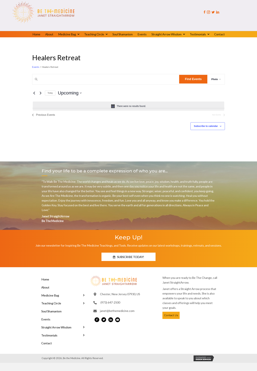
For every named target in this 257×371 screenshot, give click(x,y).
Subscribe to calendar (206, 126)
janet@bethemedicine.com (117, 311)
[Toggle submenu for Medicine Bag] (84, 295)
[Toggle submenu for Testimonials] (84, 335)
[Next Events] (40, 93)
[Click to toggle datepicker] (70, 93)
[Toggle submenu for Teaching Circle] (84, 303)
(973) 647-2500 (110, 302)
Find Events (193, 79)
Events (35, 66)
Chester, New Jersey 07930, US (120, 294)
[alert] (128, 106)
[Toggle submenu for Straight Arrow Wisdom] (84, 327)
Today (50, 93)
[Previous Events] (34, 93)
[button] (128, 257)
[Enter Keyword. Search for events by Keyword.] (105, 79)
